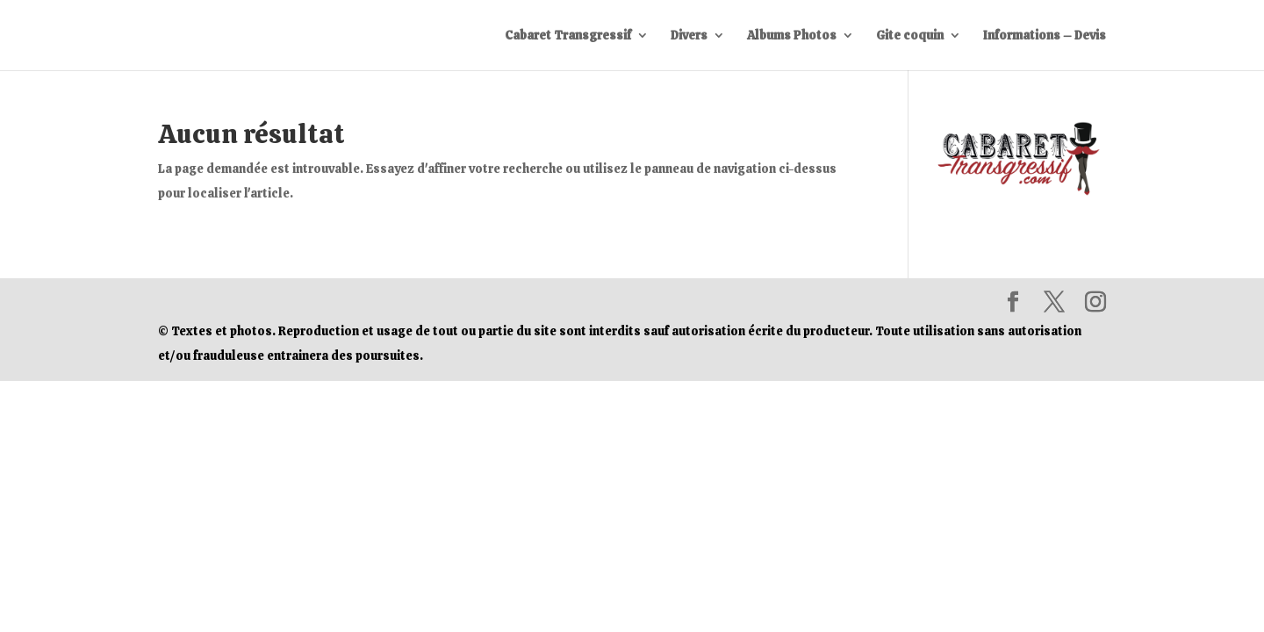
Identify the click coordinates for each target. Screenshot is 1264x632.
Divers (689, 36)
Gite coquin (910, 36)
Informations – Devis (1044, 36)
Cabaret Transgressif (568, 36)
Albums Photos (792, 36)
